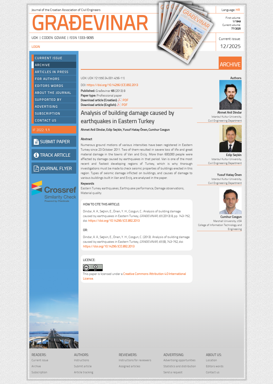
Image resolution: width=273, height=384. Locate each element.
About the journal (53, 92)
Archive (42, 65)
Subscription (47, 113)
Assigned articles (129, 366)
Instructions (81, 360)
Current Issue (48, 58)
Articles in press (51, 72)
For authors (47, 78)
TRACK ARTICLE (52, 154)
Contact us (45, 120)
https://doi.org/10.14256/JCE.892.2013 (112, 84)
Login (36, 46)
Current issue (40, 360)
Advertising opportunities (179, 360)
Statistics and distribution (179, 366)
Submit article (83, 366)
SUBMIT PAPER (52, 141)
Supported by (48, 99)
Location (211, 360)
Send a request (172, 372)
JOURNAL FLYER (53, 168)
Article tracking (83, 372)
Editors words (49, 85)
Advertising (46, 106)
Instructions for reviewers (135, 360)
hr (238, 9)
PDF (125, 99)
